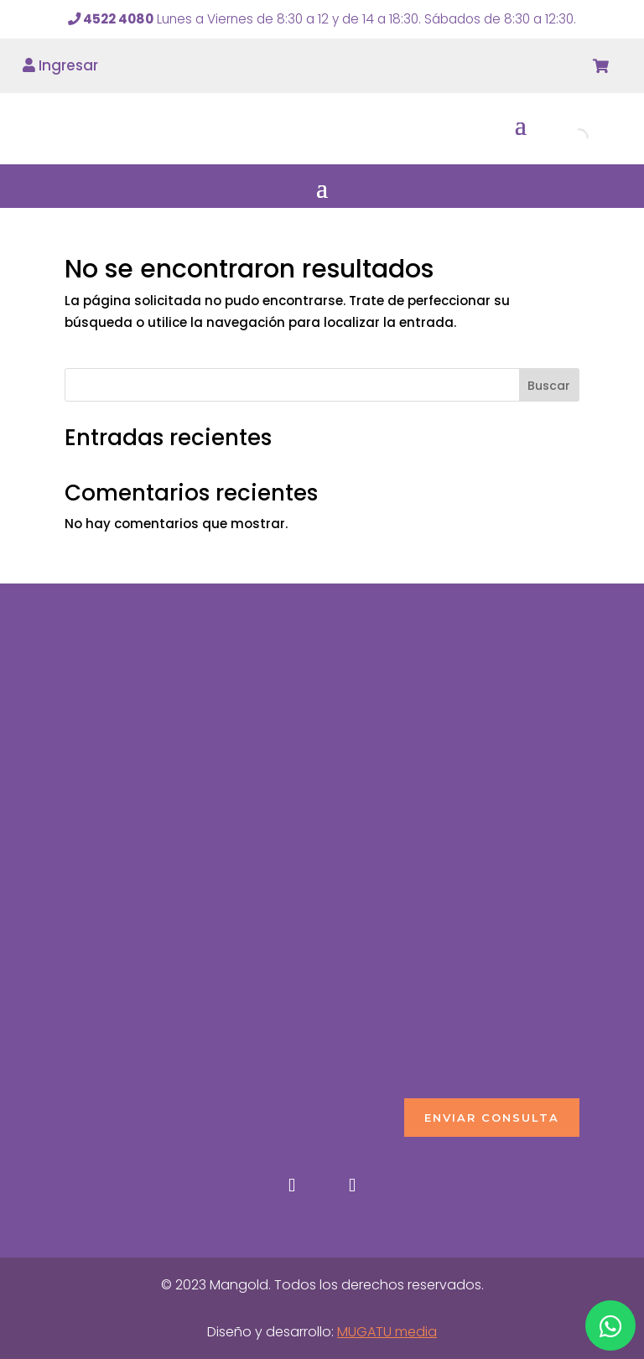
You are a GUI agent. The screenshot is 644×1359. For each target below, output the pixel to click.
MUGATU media (387, 1331)
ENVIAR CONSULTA (491, 1117)
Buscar (548, 385)
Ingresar (60, 65)
